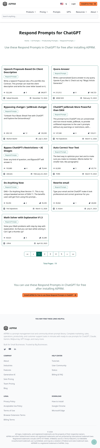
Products (31, 12)
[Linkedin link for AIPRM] (15, 349)
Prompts (56, 12)
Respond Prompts (67, 41)
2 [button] (44, 254)
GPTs (69, 12)
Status (54, 370)
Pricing (44, 12)
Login (73, 4)
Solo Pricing (9, 379)
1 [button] (39, 254)
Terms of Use (9, 410)
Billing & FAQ (57, 374)
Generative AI (9, 374)
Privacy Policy (9, 401)
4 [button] (55, 254)
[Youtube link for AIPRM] (10, 349)
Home (26, 41)
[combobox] (50, 16)
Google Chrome (58, 406)
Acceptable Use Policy (13, 406)
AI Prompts (35, 41)
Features (7, 370)
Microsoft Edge (58, 410)
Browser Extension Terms (14, 415)
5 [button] (61, 254)
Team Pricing (9, 383)
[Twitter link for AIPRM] (5, 349)
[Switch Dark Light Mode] (66, 4)
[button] (27, 254)
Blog (6, 388)
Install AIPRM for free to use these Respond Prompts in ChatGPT (50, 295)
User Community (59, 365)
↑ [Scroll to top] (94, 442)
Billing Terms (9, 419)
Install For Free (88, 4)
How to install (58, 401)
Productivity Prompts (50, 41)
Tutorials (55, 361)
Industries (8, 365)
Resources (81, 12)
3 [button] (50, 254)
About (94, 12)
